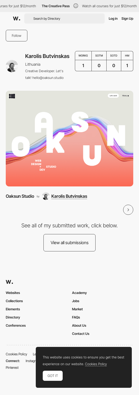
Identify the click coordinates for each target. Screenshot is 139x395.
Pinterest (12, 367)
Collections (14, 301)
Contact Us (80, 333)
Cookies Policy (16, 354)
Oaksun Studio (20, 196)
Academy (79, 293)
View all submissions (70, 242)
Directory (13, 317)
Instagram (33, 361)
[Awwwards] (16, 18)
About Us (79, 325)
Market (77, 309)
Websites (13, 293)
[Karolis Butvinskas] (64, 196)
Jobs (75, 301)
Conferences (16, 325)
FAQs (76, 317)
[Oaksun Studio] (69, 138)
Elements (13, 309)
